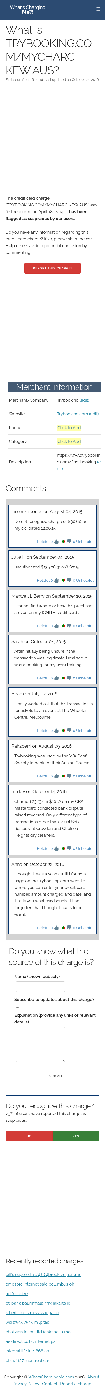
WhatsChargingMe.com (51, 1377)
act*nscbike (17, 1293)
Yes (76, 1136)
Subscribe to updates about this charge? (54, 999)
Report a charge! (76, 1383)
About (93, 1377)
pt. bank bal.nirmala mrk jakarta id (38, 1303)
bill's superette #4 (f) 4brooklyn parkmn (43, 1274)
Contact (49, 1383)
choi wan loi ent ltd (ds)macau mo (38, 1331)
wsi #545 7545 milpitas (27, 1322)
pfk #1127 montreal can (28, 1360)
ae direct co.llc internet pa (31, 1341)
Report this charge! (52, 268)
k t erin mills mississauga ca (32, 1312)
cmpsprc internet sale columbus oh (40, 1284)
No (29, 1136)
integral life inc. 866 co (27, 1350)
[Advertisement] (52, 142)
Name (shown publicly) (37, 976)
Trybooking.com (73, 414)
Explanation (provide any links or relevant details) (55, 1019)
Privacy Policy (26, 1383)
